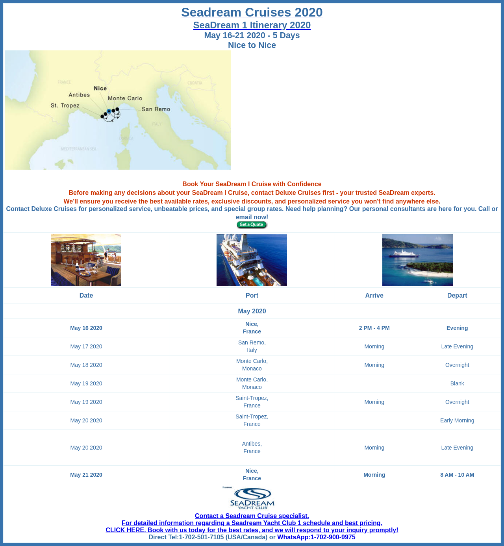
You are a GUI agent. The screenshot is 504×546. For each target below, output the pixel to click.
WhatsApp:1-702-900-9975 (316, 537)
